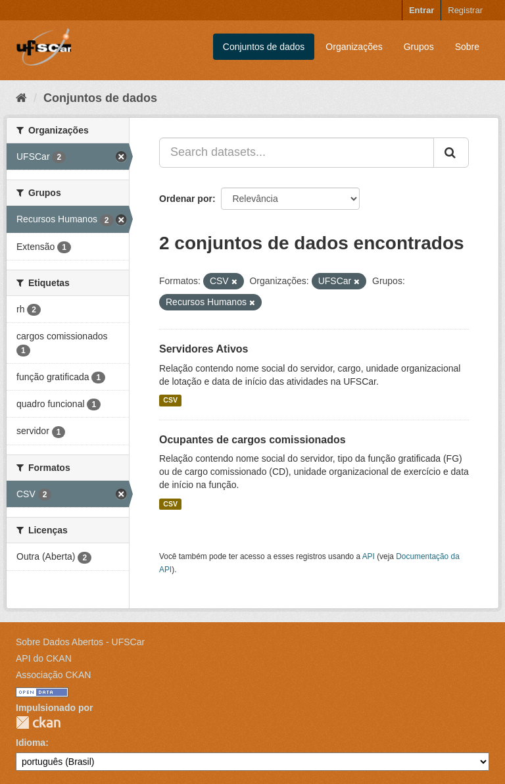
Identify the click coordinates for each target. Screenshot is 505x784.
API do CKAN (44, 658)
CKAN (38, 722)
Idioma (30, 742)
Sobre (467, 46)
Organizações (353, 46)
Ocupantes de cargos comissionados (252, 439)
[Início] (21, 98)
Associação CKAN (53, 675)
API (368, 556)
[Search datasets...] (296, 152)
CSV (170, 400)
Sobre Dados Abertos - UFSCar (80, 642)
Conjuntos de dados (264, 46)
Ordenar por (185, 198)
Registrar (465, 10)
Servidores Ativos (203, 349)
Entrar (421, 10)
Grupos (419, 46)
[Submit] (451, 152)
